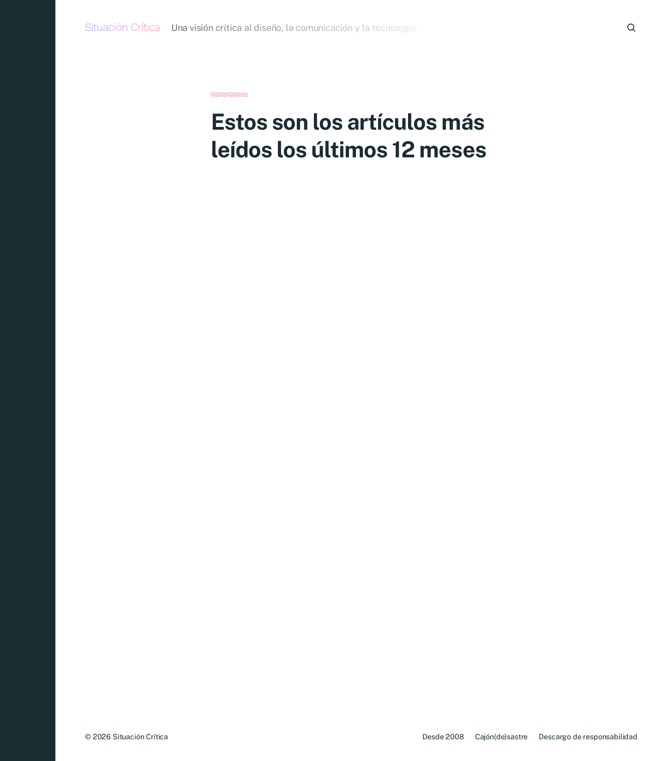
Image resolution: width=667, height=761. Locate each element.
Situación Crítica (122, 27)
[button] (27, 380)
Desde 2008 (442, 736)
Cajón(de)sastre (501, 736)
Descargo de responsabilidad (588, 736)
